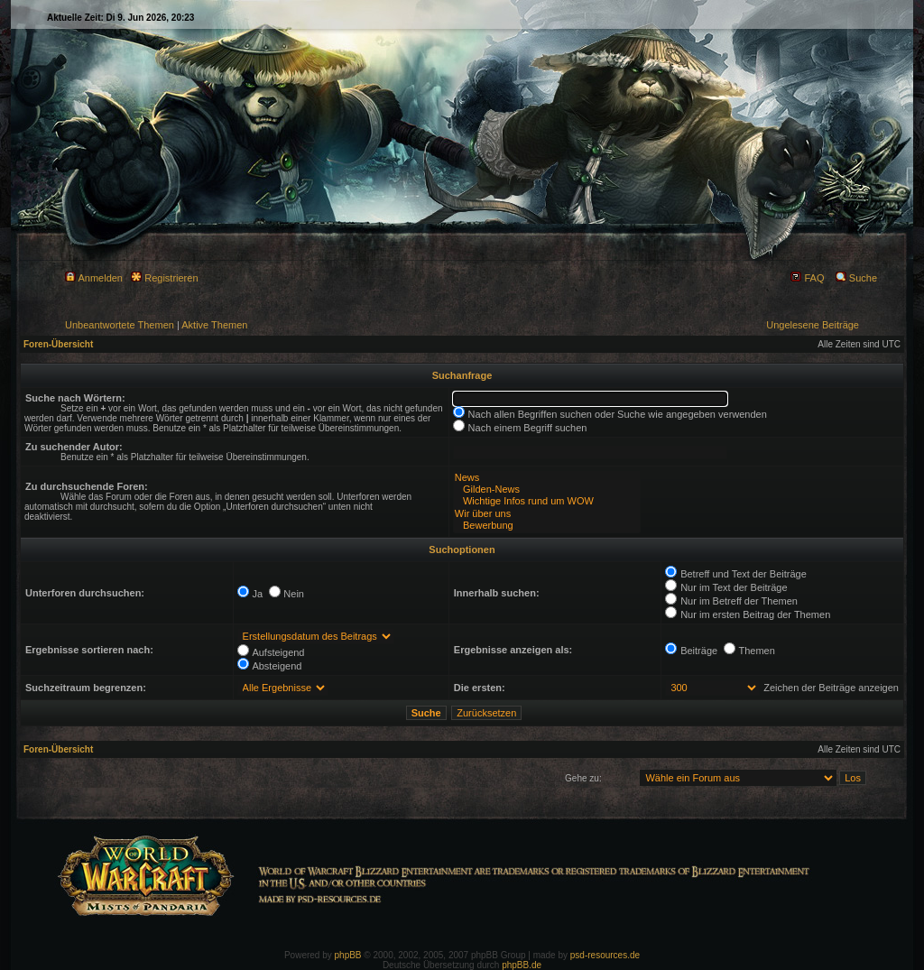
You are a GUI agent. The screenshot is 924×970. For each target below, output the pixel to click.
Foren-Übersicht (58, 344)
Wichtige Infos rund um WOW (547, 501)
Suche (856, 278)
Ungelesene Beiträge (812, 324)
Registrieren (164, 278)
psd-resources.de (605, 955)
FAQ (807, 278)
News (547, 478)
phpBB (348, 955)
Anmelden (94, 278)
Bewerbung (547, 525)
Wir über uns (547, 514)
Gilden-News (547, 489)
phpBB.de (521, 965)
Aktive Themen (214, 324)
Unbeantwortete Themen (119, 324)
